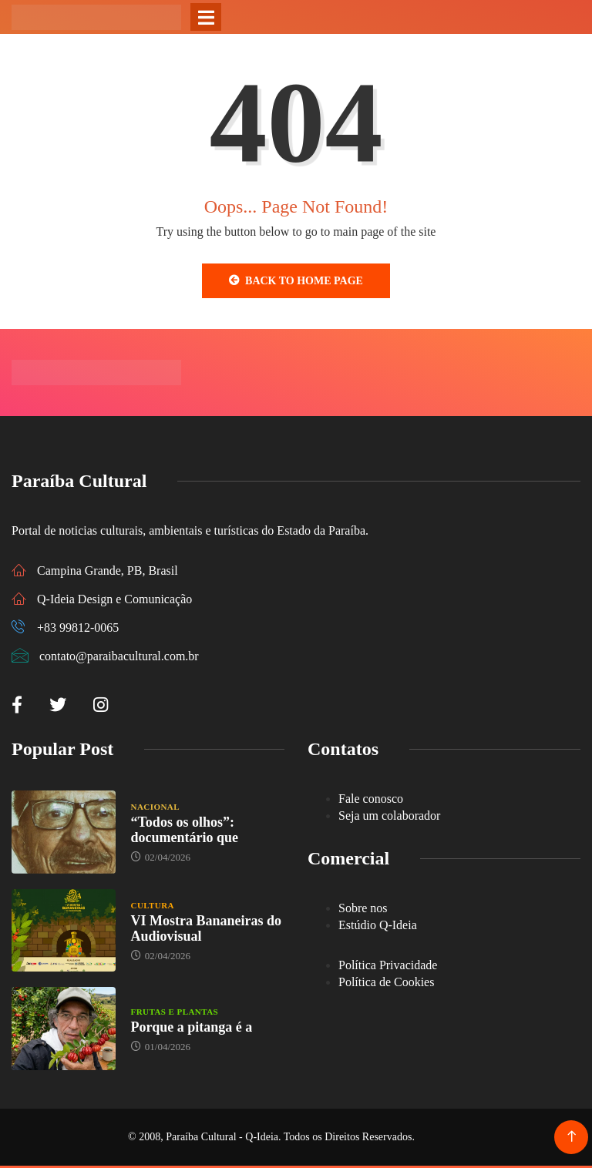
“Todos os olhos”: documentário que (185, 829)
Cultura (152, 905)
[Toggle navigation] (205, 17)
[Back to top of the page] (571, 1137)
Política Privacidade (387, 965)
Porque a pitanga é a (192, 1027)
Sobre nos (363, 908)
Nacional (155, 806)
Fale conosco (370, 798)
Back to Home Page (296, 280)
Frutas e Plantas (175, 1011)
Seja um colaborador (389, 815)
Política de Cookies (386, 981)
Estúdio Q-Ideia (377, 924)
